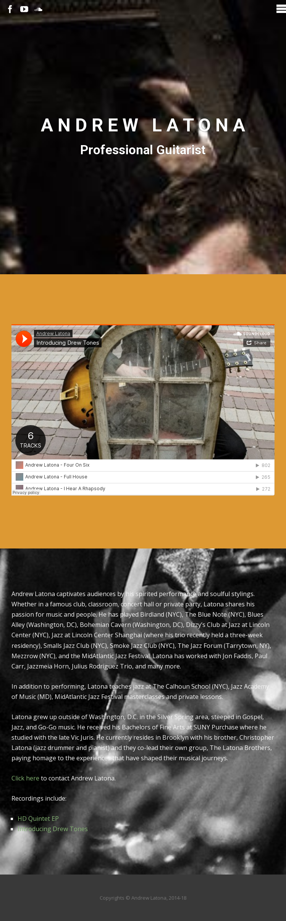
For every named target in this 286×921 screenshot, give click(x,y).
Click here (25, 778)
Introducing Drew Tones (53, 829)
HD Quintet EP (38, 818)
